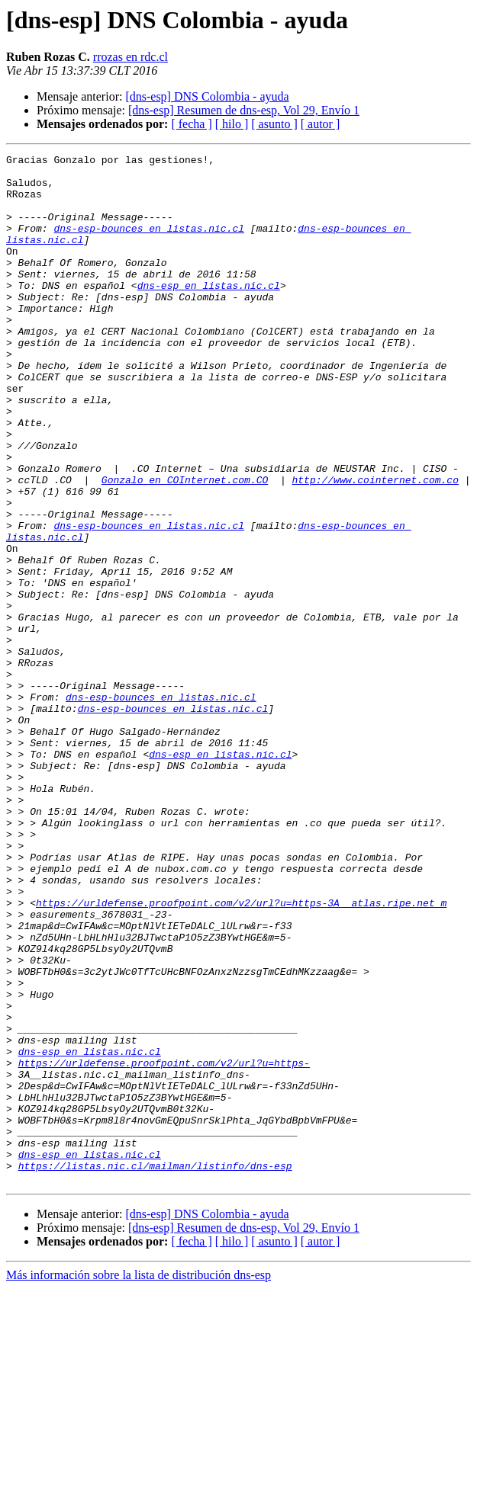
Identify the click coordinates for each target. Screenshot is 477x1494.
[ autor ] (320, 123)
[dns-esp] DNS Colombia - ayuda (206, 96)
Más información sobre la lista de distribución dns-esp (138, 1480)
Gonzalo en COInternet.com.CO (185, 546)
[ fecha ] (191, 123)
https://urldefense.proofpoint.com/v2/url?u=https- (164, 1245)
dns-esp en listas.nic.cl (208, 312)
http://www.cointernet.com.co (375, 546)
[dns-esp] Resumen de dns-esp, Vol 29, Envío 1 (243, 110)
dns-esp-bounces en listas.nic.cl (148, 244)
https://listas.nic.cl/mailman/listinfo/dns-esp (155, 1369)
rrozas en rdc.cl (130, 56)
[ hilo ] (232, 123)
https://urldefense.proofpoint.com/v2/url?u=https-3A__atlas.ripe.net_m (241, 1053)
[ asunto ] (274, 123)
